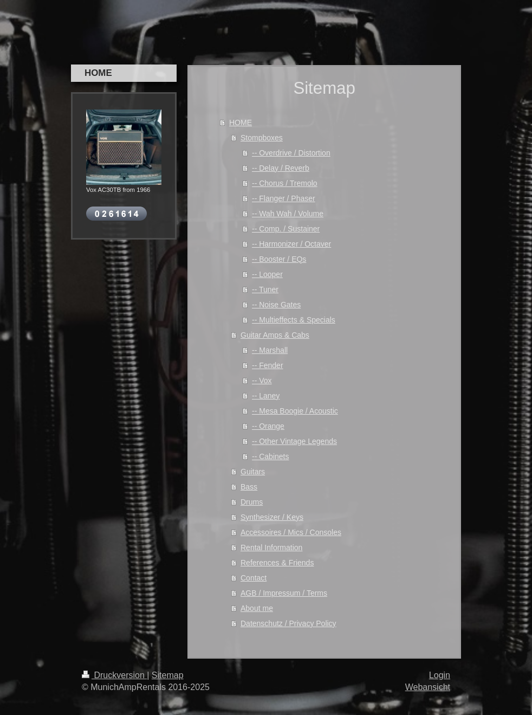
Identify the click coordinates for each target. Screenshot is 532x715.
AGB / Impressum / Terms (284, 593)
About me (257, 608)
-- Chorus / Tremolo (284, 183)
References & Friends (277, 562)
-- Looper (267, 274)
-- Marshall (270, 350)
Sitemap (168, 675)
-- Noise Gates (276, 304)
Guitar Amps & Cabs (275, 335)
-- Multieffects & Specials (293, 319)
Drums (252, 502)
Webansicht (427, 687)
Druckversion (114, 675)
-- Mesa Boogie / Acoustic (295, 411)
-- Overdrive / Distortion (291, 153)
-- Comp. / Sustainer (286, 228)
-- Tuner (265, 289)
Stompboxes (262, 137)
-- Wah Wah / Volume (287, 213)
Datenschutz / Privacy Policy (288, 623)
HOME (240, 122)
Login (439, 675)
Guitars (253, 471)
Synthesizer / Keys (272, 517)
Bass (249, 486)
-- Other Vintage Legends (294, 441)
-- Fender (267, 365)
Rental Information (271, 547)
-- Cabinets (270, 456)
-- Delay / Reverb (280, 168)
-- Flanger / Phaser (283, 198)
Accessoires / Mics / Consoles (291, 532)
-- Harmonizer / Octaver (291, 244)
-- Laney (266, 395)
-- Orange (268, 426)
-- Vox (262, 380)
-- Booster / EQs (279, 259)
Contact (254, 578)
